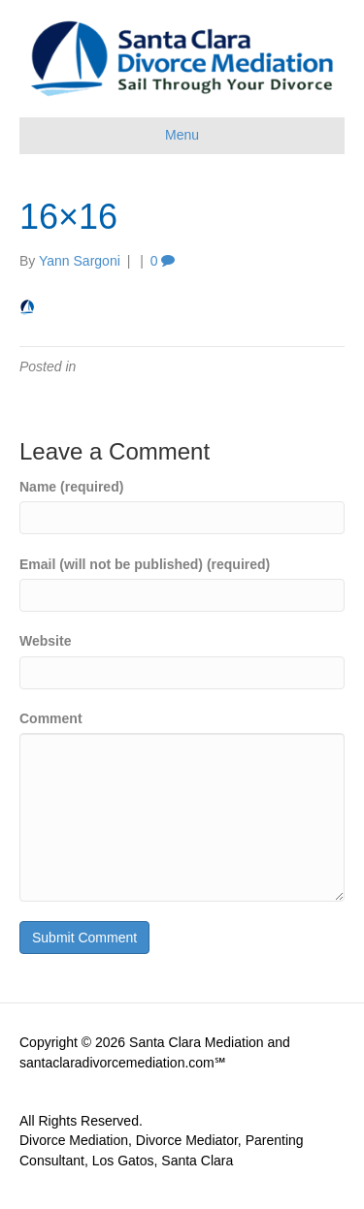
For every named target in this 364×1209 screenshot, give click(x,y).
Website (45, 641)
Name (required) (71, 486)
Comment (51, 718)
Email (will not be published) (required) (144, 564)
